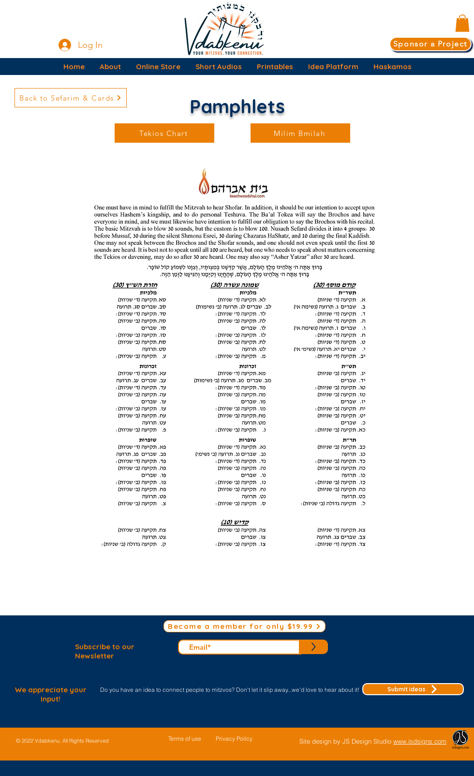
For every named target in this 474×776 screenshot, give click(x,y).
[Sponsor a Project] (430, 44)
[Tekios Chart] (164, 133)
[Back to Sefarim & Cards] (71, 97)
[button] (462, 23)
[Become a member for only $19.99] (244, 626)
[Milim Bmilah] (300, 133)
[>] (313, 647)
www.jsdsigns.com (419, 741)
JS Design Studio (367, 741)
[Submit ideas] (413, 689)
